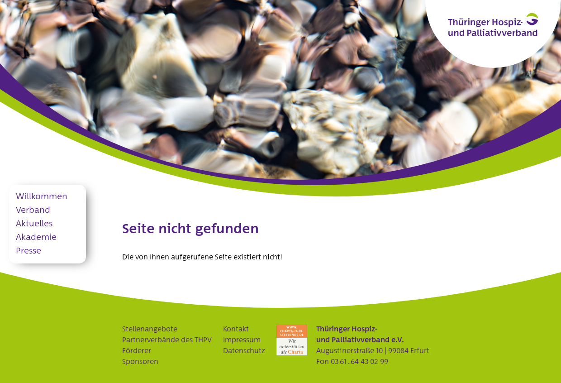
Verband (33, 210)
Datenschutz (244, 350)
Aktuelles (34, 224)
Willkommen (41, 196)
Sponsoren (140, 361)
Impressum (242, 340)
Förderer (136, 350)
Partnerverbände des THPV (167, 340)
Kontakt (236, 329)
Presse (28, 251)
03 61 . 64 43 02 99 (359, 361)
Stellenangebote (149, 329)
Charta (291, 340)
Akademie (36, 237)
